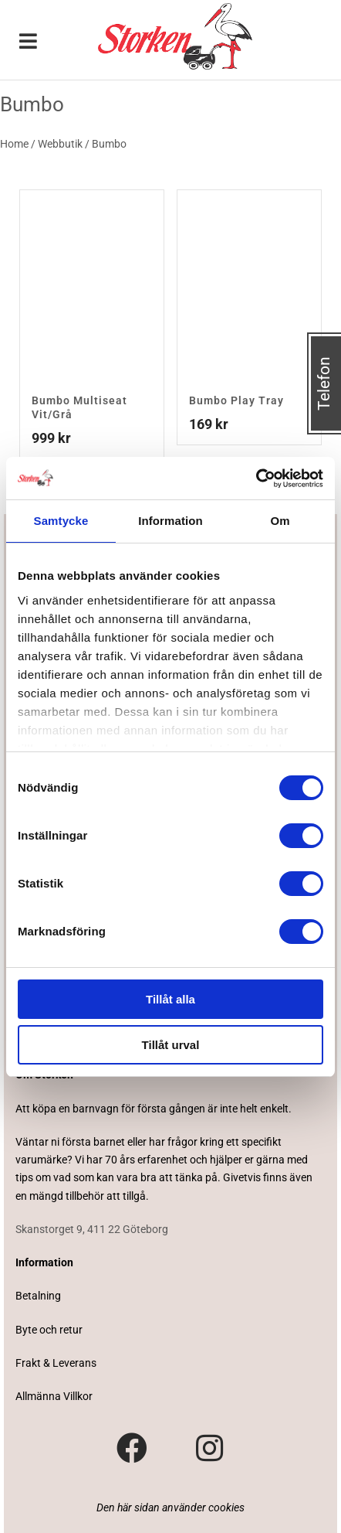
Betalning (38, 1295)
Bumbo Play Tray (236, 400)
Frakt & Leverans (55, 1363)
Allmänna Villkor (54, 1396)
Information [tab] (170, 520)
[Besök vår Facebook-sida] (132, 1448)
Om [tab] (279, 520)
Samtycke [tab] (61, 520)
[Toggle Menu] (28, 42)
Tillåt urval (171, 1044)
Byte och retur (49, 1329)
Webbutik (60, 144)
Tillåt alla (170, 999)
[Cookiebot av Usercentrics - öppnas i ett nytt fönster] (255, 478)
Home (14, 144)
